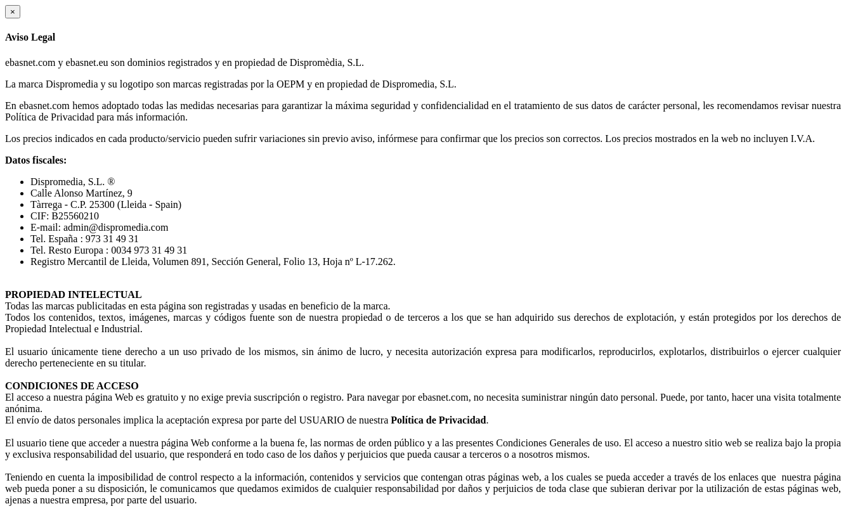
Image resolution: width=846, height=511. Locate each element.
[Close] (12, 11)
